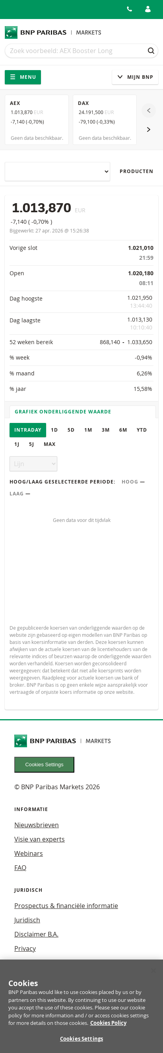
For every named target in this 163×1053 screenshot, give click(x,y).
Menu (23, 77)
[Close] (153, 974)
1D (54, 430)
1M (88, 430)
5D (71, 430)
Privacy (25, 948)
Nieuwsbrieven (36, 825)
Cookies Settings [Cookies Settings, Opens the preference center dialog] (81, 1042)
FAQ (20, 867)
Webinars (28, 853)
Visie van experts (39, 839)
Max (50, 444)
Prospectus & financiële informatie (66, 905)
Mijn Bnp (135, 77)
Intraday (27, 430)
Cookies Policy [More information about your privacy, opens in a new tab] (108, 1026)
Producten (136, 171)
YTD (142, 430)
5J (31, 444)
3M (106, 430)
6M (123, 430)
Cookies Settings (44, 764)
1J (16, 444)
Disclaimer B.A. (36, 934)
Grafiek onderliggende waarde (63, 411)
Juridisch (27, 920)
